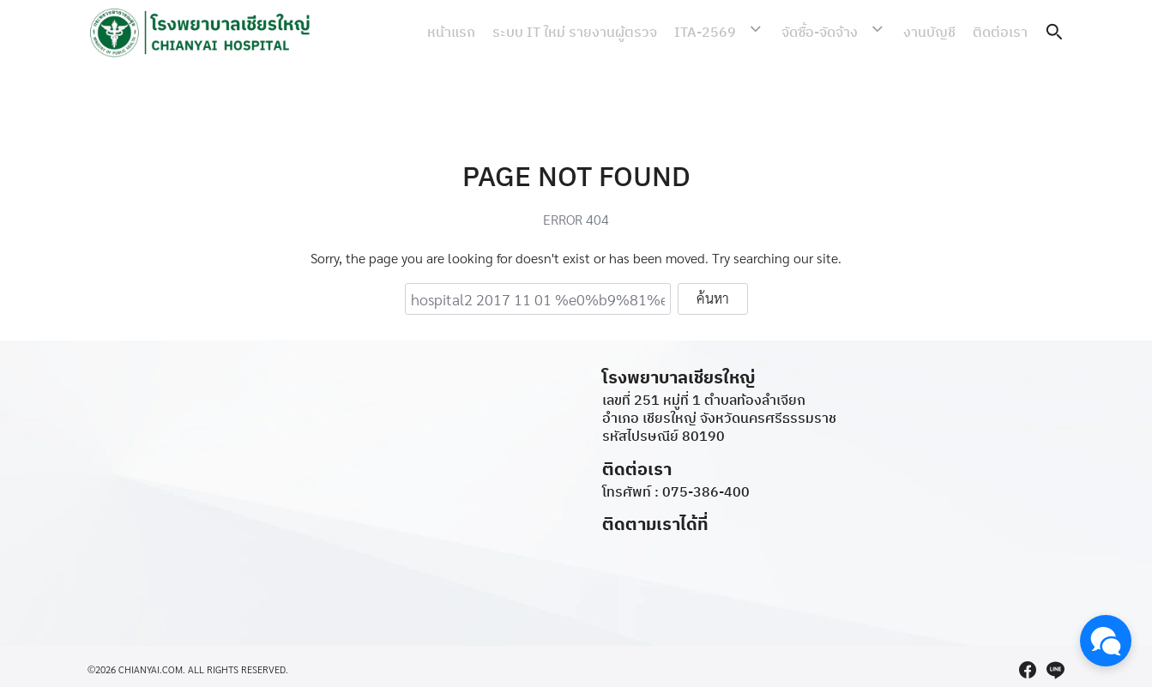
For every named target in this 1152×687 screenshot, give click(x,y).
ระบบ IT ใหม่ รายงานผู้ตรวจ (597, 31)
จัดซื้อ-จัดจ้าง (831, 31)
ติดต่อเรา (1000, 31)
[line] (1055, 670)
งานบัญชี (929, 31)
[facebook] (1027, 670)
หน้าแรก (473, 31)
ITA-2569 (727, 31)
